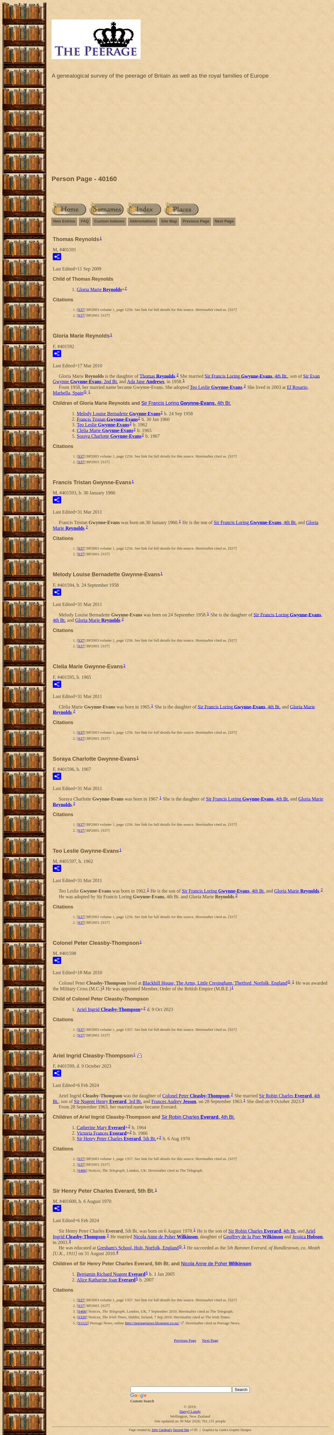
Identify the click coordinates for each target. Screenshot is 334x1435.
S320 (82, 1317)
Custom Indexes (109, 221)
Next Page (224, 221)
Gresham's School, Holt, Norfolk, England (138, 1247)
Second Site (181, 1430)
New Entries (64, 221)
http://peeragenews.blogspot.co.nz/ (152, 1323)
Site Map (169, 221)
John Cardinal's (161, 1430)
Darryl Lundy (190, 1411)
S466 (82, 1170)
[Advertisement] (190, 129)
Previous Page (196, 221)
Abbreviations (143, 221)
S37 (81, 309)
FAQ (85, 221)
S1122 (83, 1323)
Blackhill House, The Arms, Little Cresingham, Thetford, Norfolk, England (215, 983)
